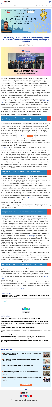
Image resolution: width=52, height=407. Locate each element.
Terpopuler (8, 6)
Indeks (14, 6)
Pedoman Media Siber (33, 399)
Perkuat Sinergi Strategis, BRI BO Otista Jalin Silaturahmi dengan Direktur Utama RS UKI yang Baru (22, 354)
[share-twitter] (25, 309)
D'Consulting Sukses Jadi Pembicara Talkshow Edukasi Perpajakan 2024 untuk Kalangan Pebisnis (22, 378)
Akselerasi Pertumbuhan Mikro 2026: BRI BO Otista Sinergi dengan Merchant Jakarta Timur (20, 372)
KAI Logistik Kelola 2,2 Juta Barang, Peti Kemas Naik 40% (18, 365)
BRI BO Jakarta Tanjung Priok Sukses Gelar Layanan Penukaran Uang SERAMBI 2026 (21, 360)
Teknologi (4, 301)
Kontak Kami (34, 400)
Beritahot (41, 6)
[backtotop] (26, 390)
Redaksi (7, 399)
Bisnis (47, 6)
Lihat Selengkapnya (26, 384)
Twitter (29, 396)
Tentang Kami (25, 399)
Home (2, 6)
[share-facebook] (23, 309)
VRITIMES (23, 288)
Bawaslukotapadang (28, 6)
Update (30, 135)
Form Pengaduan (27, 400)
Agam (19, 6)
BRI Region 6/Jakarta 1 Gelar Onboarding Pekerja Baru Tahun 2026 (25, 264)
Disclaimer (19, 399)
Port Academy (19, 99)
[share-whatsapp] (27, 309)
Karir (40, 399)
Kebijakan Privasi (12, 399)
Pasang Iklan (44, 399)
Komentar (26, 312)
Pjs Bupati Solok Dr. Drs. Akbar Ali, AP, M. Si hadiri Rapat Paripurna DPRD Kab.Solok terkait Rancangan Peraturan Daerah (25, 296)
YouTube (32, 396)
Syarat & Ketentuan (19, 400)
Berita (36, 6)
